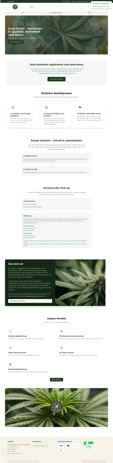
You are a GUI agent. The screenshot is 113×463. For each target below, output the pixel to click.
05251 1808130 (66, 1)
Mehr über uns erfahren (17, 301)
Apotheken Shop (32, 296)
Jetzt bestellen (56, 379)
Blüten (32, 7)
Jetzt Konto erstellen (56, 79)
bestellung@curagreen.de (80, 1)
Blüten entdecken (16, 42)
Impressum (51, 161)
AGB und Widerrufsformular (40, 446)
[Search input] (88, 6)
